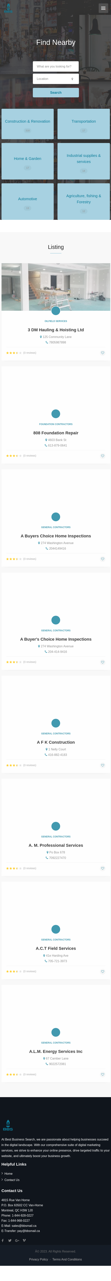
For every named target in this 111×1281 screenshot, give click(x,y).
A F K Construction (56, 752)
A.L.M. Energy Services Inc (56, 1062)
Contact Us (12, 1180)
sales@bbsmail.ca (24, 1225)
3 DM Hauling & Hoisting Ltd (56, 340)
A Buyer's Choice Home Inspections (55, 649)
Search (55, 93)
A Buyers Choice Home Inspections (56, 546)
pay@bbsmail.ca (28, 1231)
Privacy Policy (38, 1259)
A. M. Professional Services (56, 856)
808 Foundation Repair (55, 443)
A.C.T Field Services (56, 959)
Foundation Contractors (56, 435)
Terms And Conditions (67, 1259)
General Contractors (56, 538)
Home (9, 1173)
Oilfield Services (56, 331)
